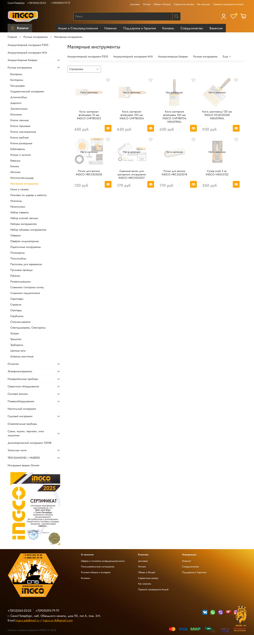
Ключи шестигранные (23, 132)
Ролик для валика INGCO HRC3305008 (89, 172)
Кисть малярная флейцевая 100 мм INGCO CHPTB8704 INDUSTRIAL (174, 117)
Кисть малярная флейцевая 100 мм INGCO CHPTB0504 (132, 115)
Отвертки (15, 235)
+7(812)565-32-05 (36, 3)
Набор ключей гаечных (24, 218)
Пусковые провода (21, 270)
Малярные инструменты (24, 184)
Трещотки (15, 339)
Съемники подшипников (25, 293)
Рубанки (15, 276)
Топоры (14, 333)
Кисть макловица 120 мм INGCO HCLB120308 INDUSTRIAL (217, 115)
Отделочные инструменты (25, 247)
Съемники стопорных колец (27, 287)
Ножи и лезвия (19, 189)
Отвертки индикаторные (24, 241)
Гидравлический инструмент (27, 91)
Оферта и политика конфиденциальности (103, 561)
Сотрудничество (192, 28)
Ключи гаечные (19, 120)
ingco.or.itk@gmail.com (58, 620)
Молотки (15, 172)
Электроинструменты (20, 371)
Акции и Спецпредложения (78, 28)
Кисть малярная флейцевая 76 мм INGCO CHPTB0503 (89, 115)
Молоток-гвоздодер (22, 178)
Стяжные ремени (20, 322)
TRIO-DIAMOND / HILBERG (24, 458)
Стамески (15, 304)
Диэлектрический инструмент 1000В (29, 443)
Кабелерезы (17, 149)
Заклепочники (18, 109)
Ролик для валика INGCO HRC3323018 (174, 172)
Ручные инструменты (35, 37)
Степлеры (16, 310)
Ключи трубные (19, 137)
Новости (186, 561)
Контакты (168, 28)
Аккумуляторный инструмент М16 (133, 56)
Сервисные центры (184, 4)
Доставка (135, 4)
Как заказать (203, 4)
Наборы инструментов (23, 224)
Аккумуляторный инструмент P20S (87, 56)
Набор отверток (19, 212)
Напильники (17, 207)
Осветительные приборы (22, 424)
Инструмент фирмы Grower (23, 465)
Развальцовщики (20, 281)
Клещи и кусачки (20, 155)
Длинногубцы (18, 97)
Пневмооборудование (21, 401)
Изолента (16, 114)
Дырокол (16, 103)
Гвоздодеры (17, 86)
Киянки (14, 166)
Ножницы (16, 201)
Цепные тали (18, 351)
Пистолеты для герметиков (26, 264)
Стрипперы (16, 299)
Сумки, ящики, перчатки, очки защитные (26, 433)
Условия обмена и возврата (95, 572)
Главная (12, 37)
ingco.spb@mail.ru (27, 620)
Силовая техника (18, 394)
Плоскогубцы (18, 258)
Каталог (20, 28)
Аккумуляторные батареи (173, 56)
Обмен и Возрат (162, 4)
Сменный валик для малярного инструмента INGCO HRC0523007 (132, 174)
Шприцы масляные (21, 356)
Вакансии (216, 28)
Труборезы (16, 345)
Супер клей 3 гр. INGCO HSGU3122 (217, 172)
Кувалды (15, 160)
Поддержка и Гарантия (139, 28)
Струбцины (16, 316)
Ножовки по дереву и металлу (28, 195)
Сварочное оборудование (23, 386)
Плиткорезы (17, 253)
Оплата (146, 4)
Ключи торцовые (20, 126)
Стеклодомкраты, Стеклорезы (27, 328)
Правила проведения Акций (228, 4)
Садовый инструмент (20, 416)
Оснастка (13, 364)
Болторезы (16, 80)
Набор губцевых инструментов (28, 230)
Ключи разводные (21, 143)
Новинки (110, 28)
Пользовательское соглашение (97, 566)
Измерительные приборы (23, 379)
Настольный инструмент (22, 409)
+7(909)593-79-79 (60, 3)
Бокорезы (16, 74)
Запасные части (17, 450)
